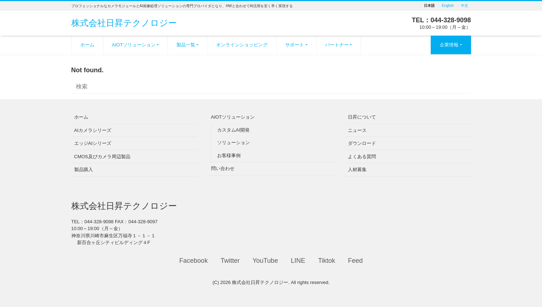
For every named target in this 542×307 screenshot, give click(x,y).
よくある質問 (362, 156)
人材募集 (357, 169)
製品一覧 (185, 44)
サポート (294, 44)
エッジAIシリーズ (92, 143)
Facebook (193, 260)
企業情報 (449, 44)
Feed (355, 260)
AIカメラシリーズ (92, 130)
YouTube (265, 260)
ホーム (87, 44)
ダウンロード (362, 143)
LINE (298, 260)
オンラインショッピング (242, 44)
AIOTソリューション (134, 44)
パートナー (337, 44)
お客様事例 (229, 155)
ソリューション (233, 142)
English (448, 6)
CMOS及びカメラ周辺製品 (102, 156)
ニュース (357, 130)
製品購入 (83, 169)
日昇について (362, 117)
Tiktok (326, 260)
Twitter (230, 260)
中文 (464, 6)
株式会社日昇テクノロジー (124, 23)
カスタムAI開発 (233, 130)
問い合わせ (222, 168)
